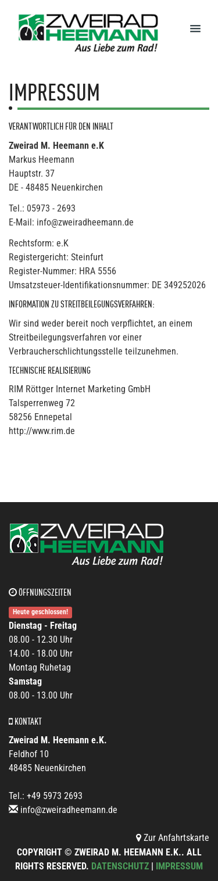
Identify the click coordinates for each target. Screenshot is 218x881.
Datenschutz (120, 866)
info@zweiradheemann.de (68, 809)
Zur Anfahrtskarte (172, 837)
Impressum (179, 866)
